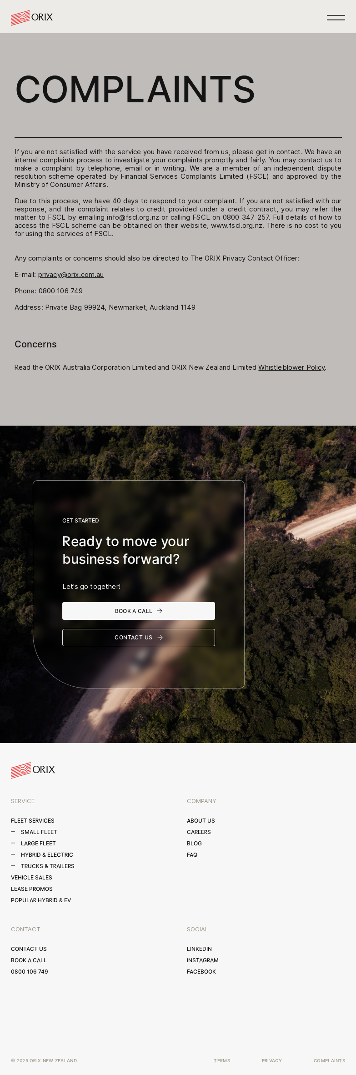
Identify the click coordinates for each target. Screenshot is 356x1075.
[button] (336, 17)
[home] (32, 18)
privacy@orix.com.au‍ (71, 274)
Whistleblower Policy (291, 367)
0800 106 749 (61, 290)
